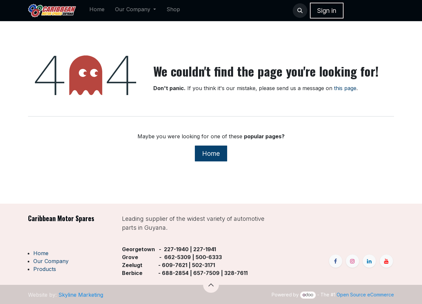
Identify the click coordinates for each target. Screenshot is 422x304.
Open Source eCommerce (365, 294)
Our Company (51, 261)
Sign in (326, 11)
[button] (300, 10)
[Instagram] (352, 261)
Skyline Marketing (80, 294)
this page (345, 88)
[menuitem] (97, 10)
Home (211, 153)
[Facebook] (335, 261)
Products (44, 269)
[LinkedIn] (369, 261)
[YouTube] (386, 261)
